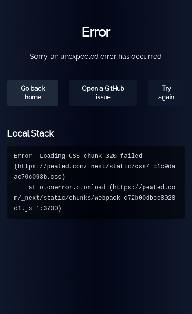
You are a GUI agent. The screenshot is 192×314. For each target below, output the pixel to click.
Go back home (33, 93)
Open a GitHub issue (103, 93)
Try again (166, 93)
